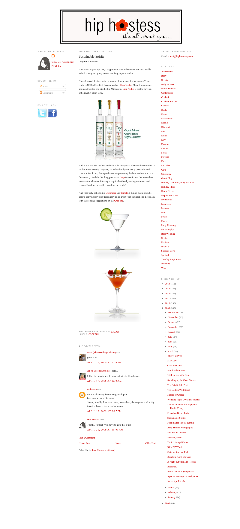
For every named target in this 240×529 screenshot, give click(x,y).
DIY (163, 131)
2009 (167, 308)
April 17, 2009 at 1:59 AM (104, 380)
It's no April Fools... (177, 481)
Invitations (166, 199)
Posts (44, 86)
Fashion (165, 144)
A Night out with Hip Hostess (181, 461)
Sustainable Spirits (91, 56)
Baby (163, 75)
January (172, 497)
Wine (163, 267)
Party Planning (168, 225)
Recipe (164, 238)
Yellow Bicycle (174, 355)
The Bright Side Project (178, 385)
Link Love (166, 203)
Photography (167, 229)
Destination (166, 118)
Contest (165, 105)
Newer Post (84, 443)
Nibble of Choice (175, 394)
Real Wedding (168, 233)
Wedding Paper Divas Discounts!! (183, 399)
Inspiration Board (169, 195)
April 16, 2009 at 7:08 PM (104, 362)
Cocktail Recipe (169, 101)
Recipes (165, 242)
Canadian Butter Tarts (178, 413)
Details (164, 122)
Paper (164, 221)
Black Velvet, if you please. (180, 471)
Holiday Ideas (168, 186)
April (171, 351)
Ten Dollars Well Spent (178, 389)
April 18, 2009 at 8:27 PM (104, 411)
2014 (167, 283)
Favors (164, 148)
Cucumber (111, 192)
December (173, 312)
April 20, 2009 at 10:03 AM (105, 429)
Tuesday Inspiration (171, 259)
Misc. (164, 212)
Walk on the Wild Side (178, 375)
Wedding (165, 263)
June (170, 341)
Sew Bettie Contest (176, 432)
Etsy (163, 139)
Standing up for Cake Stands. (181, 380)
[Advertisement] (53, 182)
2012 (167, 293)
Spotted (165, 255)
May (170, 346)
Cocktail (93, 334)
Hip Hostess (93, 419)
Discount (165, 127)
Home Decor (167, 191)
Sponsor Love (168, 250)
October (172, 322)
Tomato (124, 192)
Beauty (164, 80)
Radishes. (172, 466)
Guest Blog (166, 178)
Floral (164, 152)
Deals (164, 109)
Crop (122, 177)
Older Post (150, 443)
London (165, 208)
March (171, 487)
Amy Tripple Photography (180, 427)
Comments (46, 92)
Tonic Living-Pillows (177, 442)
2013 (167, 288)
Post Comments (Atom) (104, 450)
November (173, 317)
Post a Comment (87, 437)
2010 (167, 303)
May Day (171, 360)
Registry (165, 246)
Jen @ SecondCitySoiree (99, 370)
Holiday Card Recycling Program (177, 182)
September (173, 327)
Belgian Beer (167, 84)
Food (163, 161)
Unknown (92, 389)
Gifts (163, 169)
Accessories (167, 71)
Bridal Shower (168, 88)
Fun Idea (165, 165)
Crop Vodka (126, 85)
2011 (167, 298)
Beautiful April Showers (179, 456)
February (172, 492)
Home (118, 443)
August (172, 331)
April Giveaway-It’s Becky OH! (183, 476)
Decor (164, 114)
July (170, 336)
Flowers (165, 156)
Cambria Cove (174, 365)
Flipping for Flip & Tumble (180, 422)
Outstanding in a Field (178, 452)
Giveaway (166, 173)
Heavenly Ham (174, 437)
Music (164, 216)
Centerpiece (167, 92)
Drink (164, 135)
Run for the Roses (176, 370)
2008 (167, 503)
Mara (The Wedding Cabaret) (101, 352)
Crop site (118, 200)
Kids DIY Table (175, 447)
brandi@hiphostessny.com (180, 56)
